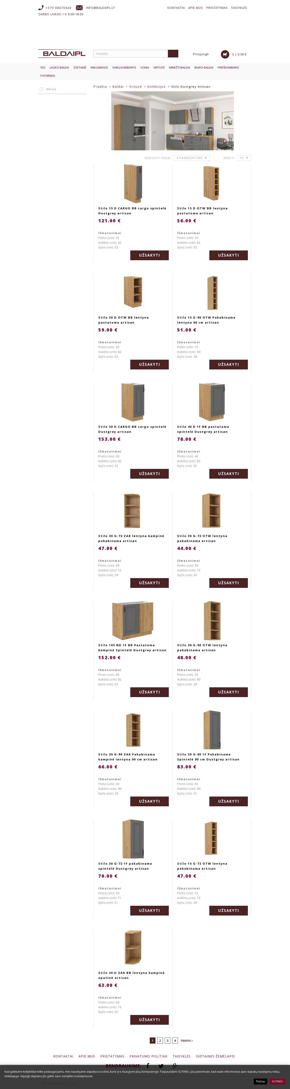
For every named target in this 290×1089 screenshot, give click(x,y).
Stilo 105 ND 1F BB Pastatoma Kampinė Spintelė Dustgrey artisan (132, 647)
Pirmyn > (187, 1041)
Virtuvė (159, 67)
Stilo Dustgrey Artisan (191, 86)
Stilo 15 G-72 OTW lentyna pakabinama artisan (202, 866)
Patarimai (47, 76)
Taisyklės (239, 8)
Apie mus (195, 8)
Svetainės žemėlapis (215, 1056)
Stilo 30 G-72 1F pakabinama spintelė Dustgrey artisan (125, 866)
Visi (42, 67)
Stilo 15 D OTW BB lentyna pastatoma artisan (202, 210)
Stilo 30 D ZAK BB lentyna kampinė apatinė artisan (131, 975)
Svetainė (79, 67)
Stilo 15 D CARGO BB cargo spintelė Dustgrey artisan (132, 210)
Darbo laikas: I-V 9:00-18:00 (61, 14)
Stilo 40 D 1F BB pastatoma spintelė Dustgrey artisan (203, 429)
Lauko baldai (59, 67)
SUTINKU (277, 1081)
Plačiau (260, 1081)
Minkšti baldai (179, 67)
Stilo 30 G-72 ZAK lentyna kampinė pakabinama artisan (131, 538)
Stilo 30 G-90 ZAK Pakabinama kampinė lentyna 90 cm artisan (128, 756)
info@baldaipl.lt (100, 8)
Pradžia (100, 86)
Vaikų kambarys (124, 67)
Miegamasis (99, 67)
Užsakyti (149, 255)
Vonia (144, 67)
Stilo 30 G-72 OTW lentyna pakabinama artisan (202, 538)
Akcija (49, 89)
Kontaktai (176, 8)
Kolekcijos (156, 86)
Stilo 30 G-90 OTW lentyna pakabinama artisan (202, 647)
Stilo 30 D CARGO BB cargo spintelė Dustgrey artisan (132, 429)
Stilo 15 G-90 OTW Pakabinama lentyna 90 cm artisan (206, 319)
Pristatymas (217, 8)
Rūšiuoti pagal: (159, 158)
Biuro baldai (203, 67)
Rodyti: (229, 158)
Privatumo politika (148, 1056)
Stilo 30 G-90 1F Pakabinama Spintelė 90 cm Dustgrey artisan (208, 756)
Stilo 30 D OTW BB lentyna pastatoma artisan (123, 319)
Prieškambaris (228, 67)
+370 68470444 (58, 8)
